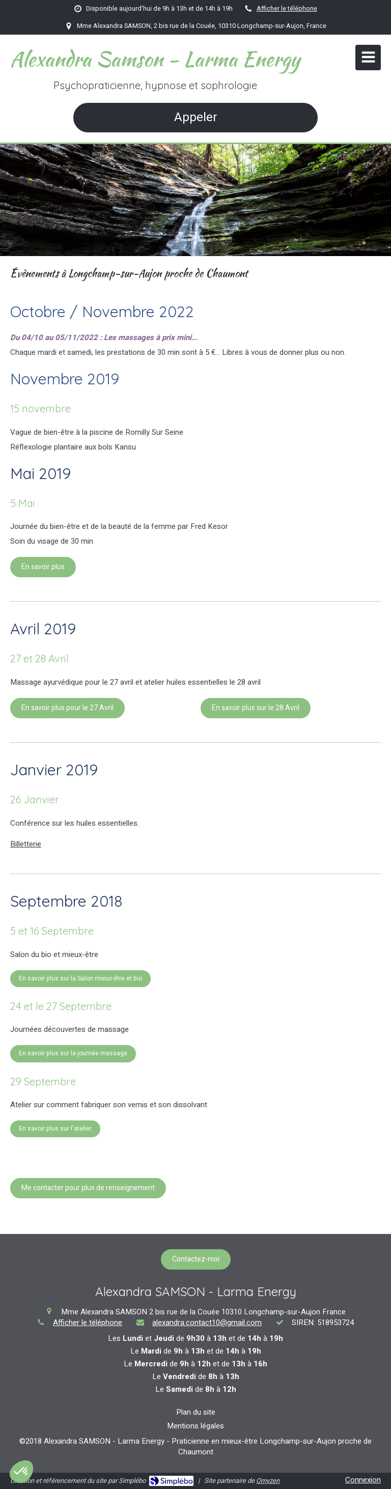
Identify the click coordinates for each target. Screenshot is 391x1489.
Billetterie (25, 844)
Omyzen (268, 1480)
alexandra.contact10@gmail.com (207, 1322)
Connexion (363, 1479)
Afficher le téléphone (287, 8)
